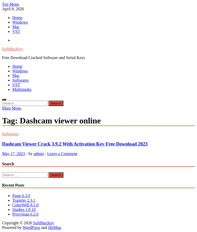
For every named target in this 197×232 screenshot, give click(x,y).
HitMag (54, 227)
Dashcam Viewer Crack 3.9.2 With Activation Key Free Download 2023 (74, 144)
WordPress (31, 227)
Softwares (20, 80)
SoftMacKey (12, 49)
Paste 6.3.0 (21, 196)
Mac (15, 27)
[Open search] (4, 99)
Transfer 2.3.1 (23, 200)
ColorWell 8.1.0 (25, 205)
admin (39, 153)
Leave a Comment (62, 153)
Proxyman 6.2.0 (25, 214)
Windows (20, 22)
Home (17, 17)
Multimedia (22, 89)
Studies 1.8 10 (24, 209)
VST (16, 31)
